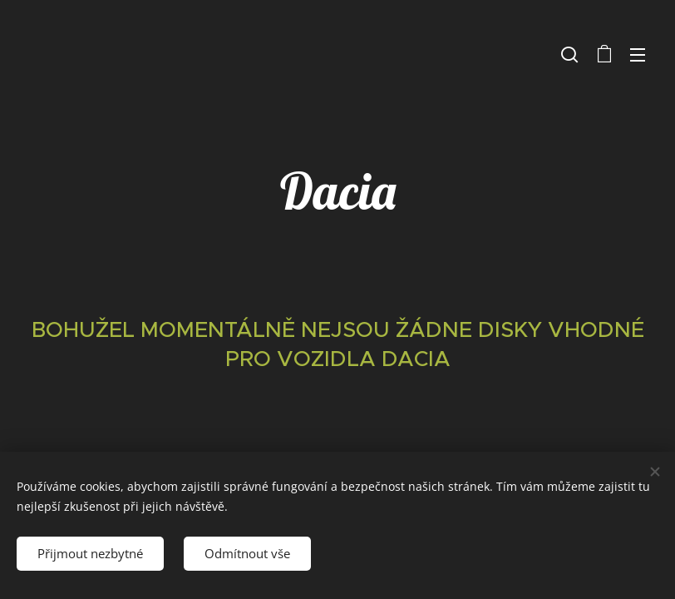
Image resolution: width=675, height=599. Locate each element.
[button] (569, 54)
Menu (637, 55)
